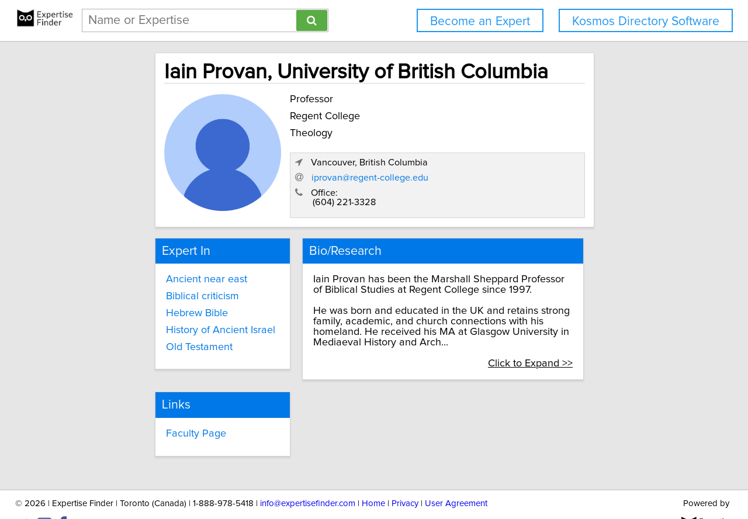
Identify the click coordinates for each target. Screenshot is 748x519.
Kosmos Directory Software (645, 21)
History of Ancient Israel (178, 316)
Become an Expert (480, 21)
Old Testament (156, 333)
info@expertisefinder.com (307, 476)
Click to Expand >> (582, 339)
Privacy (405, 476)
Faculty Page (153, 408)
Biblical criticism (159, 282)
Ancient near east (164, 265)
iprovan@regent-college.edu (524, 164)
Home (373, 476)
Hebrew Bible (154, 299)
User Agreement (456, 476)
